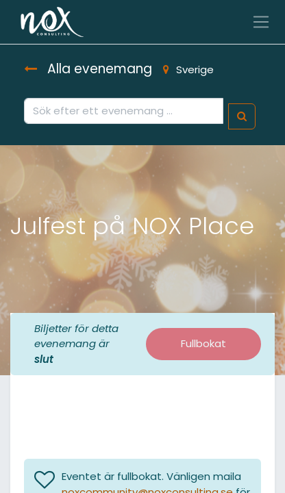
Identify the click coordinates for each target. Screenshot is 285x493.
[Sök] (242, 116)
